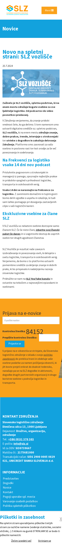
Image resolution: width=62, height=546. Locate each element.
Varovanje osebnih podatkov (20, 501)
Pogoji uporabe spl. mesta (19, 496)
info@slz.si (21, 443)
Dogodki (8, 483)
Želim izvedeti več (21, 540)
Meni (49, 10)
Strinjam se (44, 540)
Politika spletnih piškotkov (19, 506)
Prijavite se (14, 343)
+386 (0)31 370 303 (21, 439)
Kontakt (8, 492)
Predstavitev (11, 478)
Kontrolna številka (13, 331)
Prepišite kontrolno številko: (19, 337)
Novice (7, 487)
